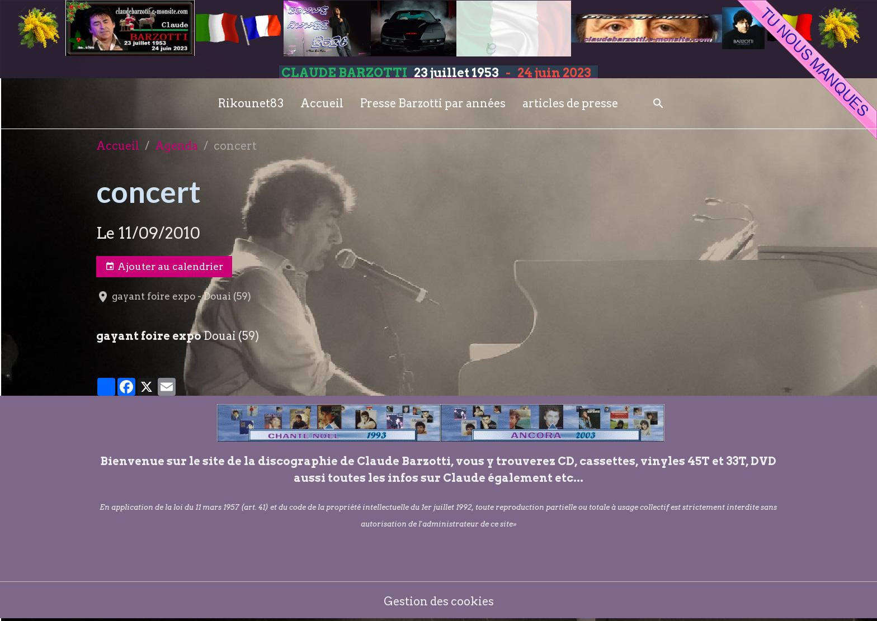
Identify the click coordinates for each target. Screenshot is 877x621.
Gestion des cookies (439, 601)
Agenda (176, 146)
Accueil (321, 103)
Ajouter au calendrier (164, 266)
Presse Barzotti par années (433, 103)
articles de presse (570, 103)
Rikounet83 (251, 103)
